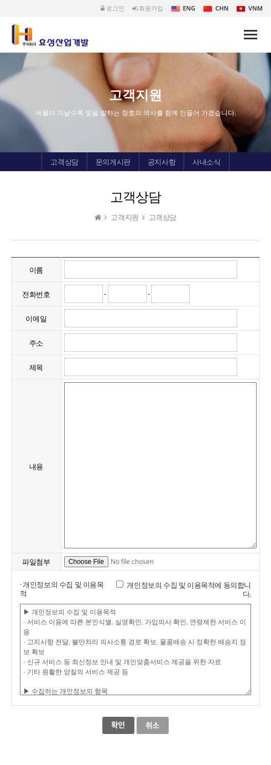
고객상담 (64, 162)
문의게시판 (113, 162)
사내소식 (206, 162)
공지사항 (161, 162)
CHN (215, 8)
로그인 (112, 8)
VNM (249, 8)
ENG (183, 8)
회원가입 (147, 8)
